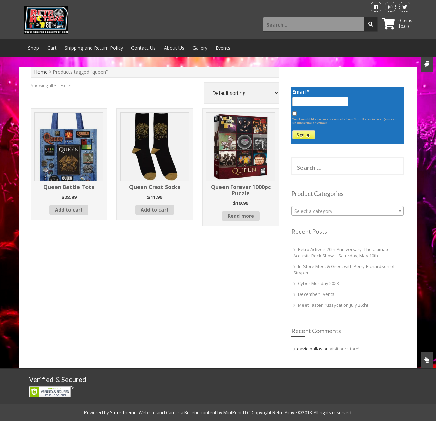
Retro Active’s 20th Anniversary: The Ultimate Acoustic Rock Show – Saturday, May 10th (341, 252)
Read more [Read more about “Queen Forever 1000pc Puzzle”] (241, 216)
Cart (52, 48)
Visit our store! (344, 349)
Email (301, 91)
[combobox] (347, 211)
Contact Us (143, 48)
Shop (33, 48)
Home (41, 72)
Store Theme (123, 412)
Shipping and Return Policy (94, 48)
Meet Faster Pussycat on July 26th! (333, 305)
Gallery (199, 48)
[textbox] (347, 211)
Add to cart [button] (69, 209)
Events (223, 48)
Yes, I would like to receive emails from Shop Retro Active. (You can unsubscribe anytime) (344, 121)
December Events (316, 294)
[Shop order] (241, 93)
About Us (174, 48)
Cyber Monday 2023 (318, 283)
